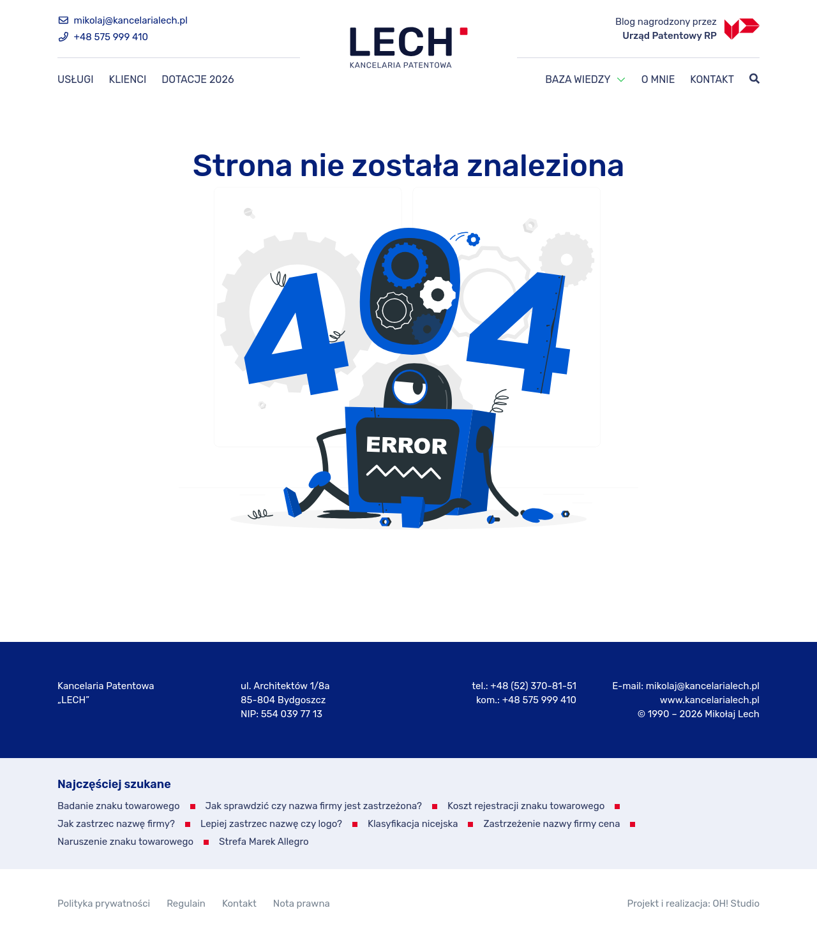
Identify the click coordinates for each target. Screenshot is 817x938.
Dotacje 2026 (197, 79)
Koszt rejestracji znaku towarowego (525, 806)
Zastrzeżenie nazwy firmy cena (551, 824)
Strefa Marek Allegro (264, 841)
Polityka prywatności (103, 903)
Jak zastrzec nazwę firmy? (116, 824)
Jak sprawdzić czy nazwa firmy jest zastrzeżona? (314, 806)
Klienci (128, 79)
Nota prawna (301, 903)
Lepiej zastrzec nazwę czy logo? (271, 824)
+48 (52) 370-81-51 (533, 686)
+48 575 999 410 (102, 37)
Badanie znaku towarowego (118, 806)
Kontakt (712, 79)
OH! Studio (736, 903)
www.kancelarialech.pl (710, 700)
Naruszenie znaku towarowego (125, 841)
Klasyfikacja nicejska (413, 824)
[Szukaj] (754, 79)
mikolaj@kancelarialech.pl (122, 20)
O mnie (658, 79)
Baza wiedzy (578, 79)
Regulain (186, 903)
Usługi (75, 79)
